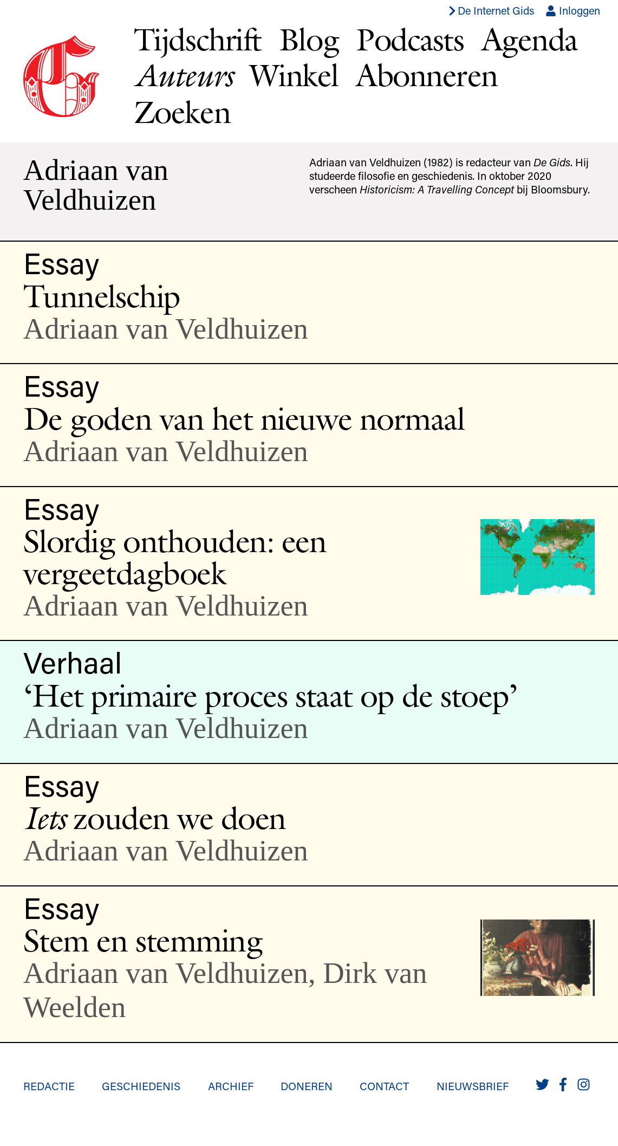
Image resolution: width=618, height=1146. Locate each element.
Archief (230, 1086)
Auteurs (183, 75)
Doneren (307, 1086)
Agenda (529, 39)
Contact (384, 1086)
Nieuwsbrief (473, 1086)
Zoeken (182, 112)
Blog (309, 39)
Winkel (294, 75)
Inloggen (572, 10)
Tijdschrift (198, 39)
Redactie (49, 1086)
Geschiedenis (141, 1086)
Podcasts (410, 39)
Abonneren (427, 75)
